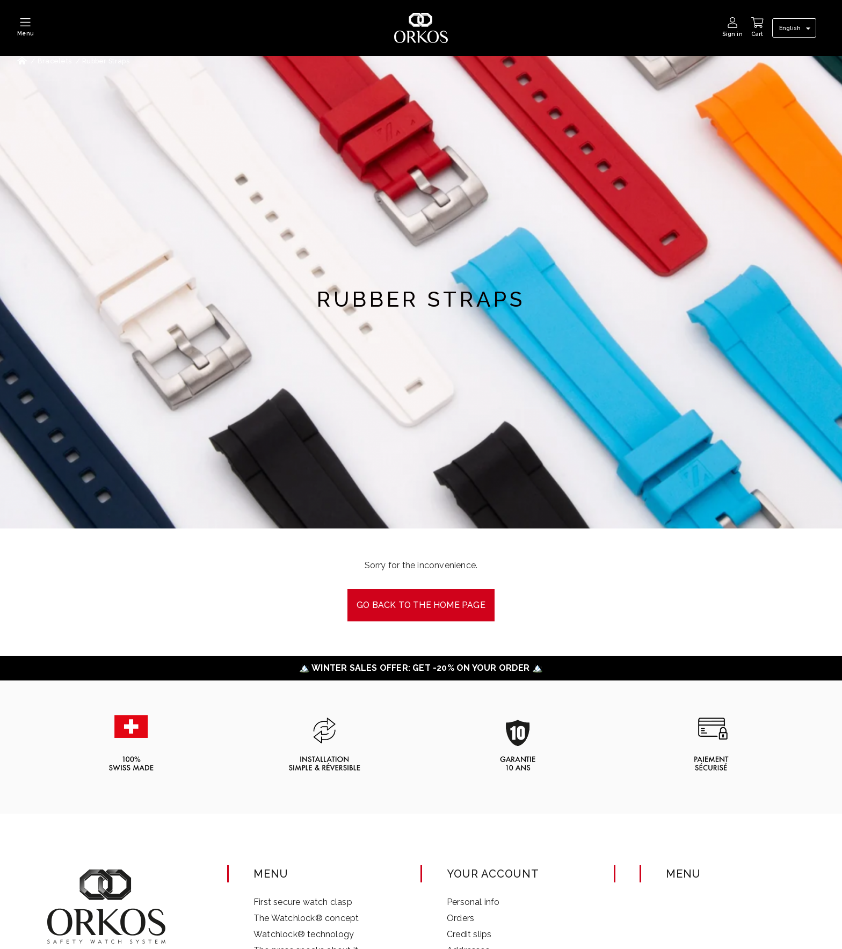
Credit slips (469, 934)
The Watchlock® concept (306, 918)
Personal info (473, 902)
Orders (460, 918)
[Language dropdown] (796, 28)
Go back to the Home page (421, 605)
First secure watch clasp (302, 902)
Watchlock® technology (303, 934)
